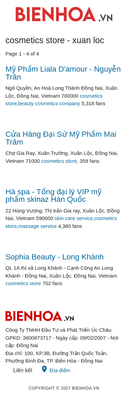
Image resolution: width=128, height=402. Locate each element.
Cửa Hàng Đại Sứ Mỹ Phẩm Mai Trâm (60, 138)
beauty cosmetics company (49, 103)
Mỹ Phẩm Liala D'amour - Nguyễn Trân (63, 73)
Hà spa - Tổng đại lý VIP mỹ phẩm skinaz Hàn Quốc (53, 195)
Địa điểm (55, 369)
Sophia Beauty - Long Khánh (54, 257)
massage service (37, 226)
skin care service (74, 218)
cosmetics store (59, 161)
